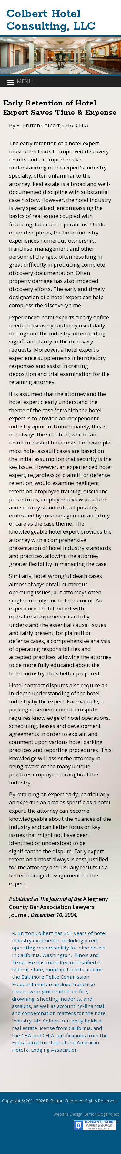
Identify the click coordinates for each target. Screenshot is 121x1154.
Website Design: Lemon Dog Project (86, 1114)
